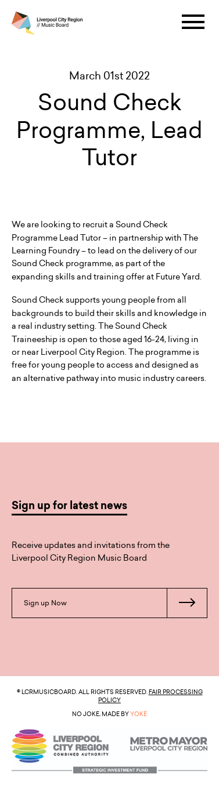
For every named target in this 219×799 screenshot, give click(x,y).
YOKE (138, 714)
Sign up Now (115, 603)
